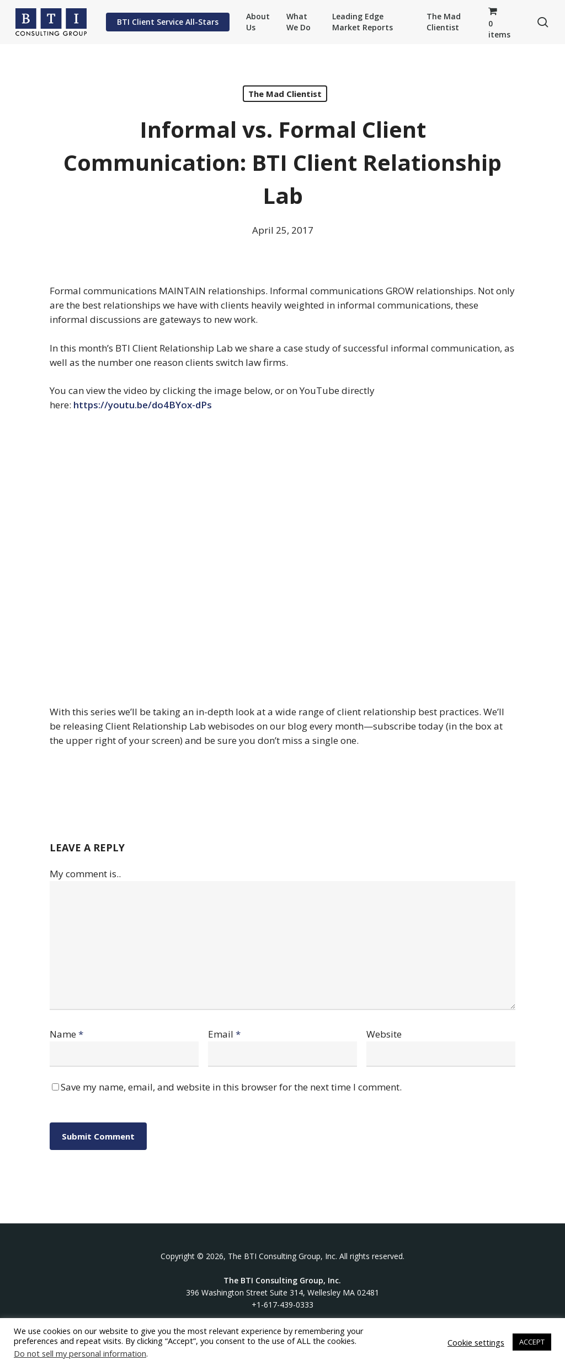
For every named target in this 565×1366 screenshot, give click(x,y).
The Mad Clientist (285, 93)
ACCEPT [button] (532, 1342)
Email (224, 1034)
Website (384, 1034)
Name (66, 1034)
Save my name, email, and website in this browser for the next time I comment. (231, 1087)
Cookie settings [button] (475, 1342)
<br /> (282, 556)
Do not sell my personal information (80, 1353)
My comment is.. (85, 873)
